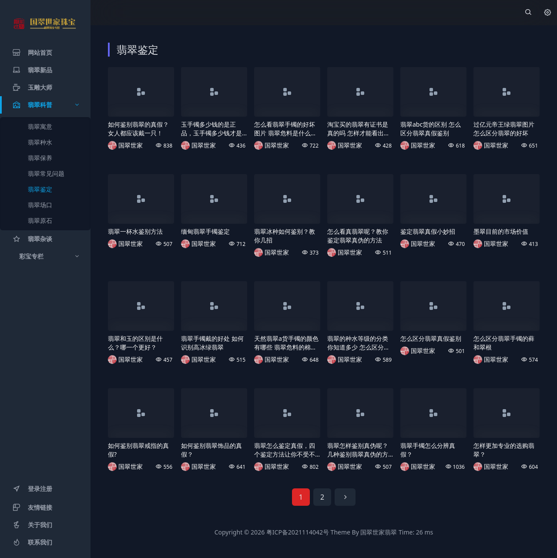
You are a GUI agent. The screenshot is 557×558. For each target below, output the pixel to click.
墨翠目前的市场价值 (500, 231)
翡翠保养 (40, 158)
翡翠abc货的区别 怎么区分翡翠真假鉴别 (430, 128)
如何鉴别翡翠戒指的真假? (138, 449)
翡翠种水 (40, 142)
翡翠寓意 (40, 126)
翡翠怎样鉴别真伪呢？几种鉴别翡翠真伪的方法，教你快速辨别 (357, 450)
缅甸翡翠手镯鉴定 (205, 231)
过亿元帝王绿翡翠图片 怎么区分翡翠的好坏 (503, 128)
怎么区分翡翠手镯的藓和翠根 (503, 342)
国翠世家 (130, 145)
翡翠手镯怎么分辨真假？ (427, 449)
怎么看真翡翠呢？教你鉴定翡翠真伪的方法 (357, 235)
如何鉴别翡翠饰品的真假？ (211, 449)
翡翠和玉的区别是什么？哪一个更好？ (135, 342)
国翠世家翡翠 (378, 532)
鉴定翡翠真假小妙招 (427, 231)
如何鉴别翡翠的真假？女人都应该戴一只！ (138, 128)
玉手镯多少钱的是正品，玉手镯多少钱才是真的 (211, 129)
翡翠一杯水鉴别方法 (135, 231)
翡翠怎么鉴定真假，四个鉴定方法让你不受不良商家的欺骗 (284, 450)
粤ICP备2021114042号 (297, 532)
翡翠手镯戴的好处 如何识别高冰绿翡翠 (212, 342)
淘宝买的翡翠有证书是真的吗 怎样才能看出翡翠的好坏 (358, 129)
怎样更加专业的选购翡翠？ (503, 449)
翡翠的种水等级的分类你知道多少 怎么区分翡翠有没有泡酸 (358, 343)
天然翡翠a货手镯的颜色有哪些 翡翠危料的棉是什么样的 (286, 343)
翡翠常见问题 (46, 173)
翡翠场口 (40, 205)
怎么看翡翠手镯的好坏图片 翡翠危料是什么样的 (285, 129)
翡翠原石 (40, 220)
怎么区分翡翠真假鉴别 (430, 338)
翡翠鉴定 (40, 189)
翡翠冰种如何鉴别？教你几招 (284, 235)
